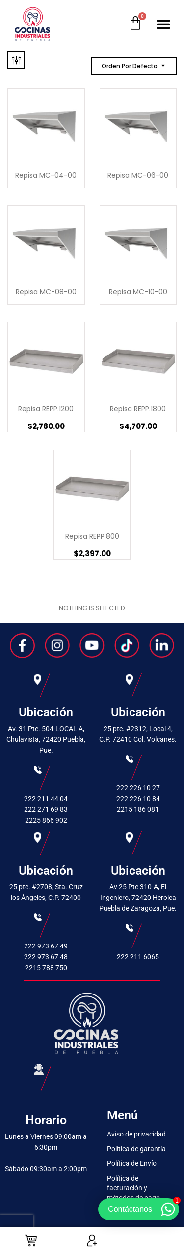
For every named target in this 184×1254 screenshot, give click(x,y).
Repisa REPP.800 (92, 536)
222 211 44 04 (46, 799)
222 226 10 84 (138, 799)
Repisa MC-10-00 (138, 292)
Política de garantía (136, 1149)
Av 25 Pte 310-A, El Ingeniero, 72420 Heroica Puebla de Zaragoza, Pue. (138, 897)
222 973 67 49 (46, 946)
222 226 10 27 (138, 788)
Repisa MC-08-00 (46, 292)
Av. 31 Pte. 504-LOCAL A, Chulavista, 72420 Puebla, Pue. (45, 739)
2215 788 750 (46, 967)
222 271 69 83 (46, 809)
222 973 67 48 (46, 957)
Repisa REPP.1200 (46, 409)
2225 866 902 (46, 820)
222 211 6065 (138, 957)
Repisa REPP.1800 (138, 409)
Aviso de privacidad (136, 1134)
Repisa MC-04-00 (46, 175)
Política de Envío (132, 1163)
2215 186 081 (138, 809)
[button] (163, 24)
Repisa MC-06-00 (137, 175)
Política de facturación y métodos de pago (133, 1188)
